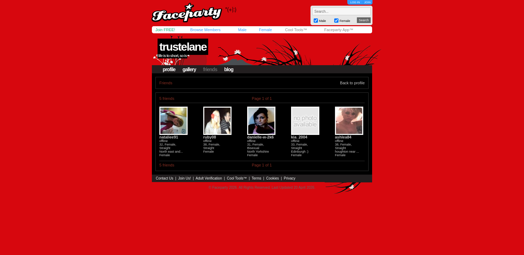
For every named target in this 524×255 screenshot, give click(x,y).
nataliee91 (168, 137)
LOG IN (355, 2)
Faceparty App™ (338, 30)
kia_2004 (299, 137)
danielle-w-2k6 (260, 137)
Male (242, 30)
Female (265, 30)
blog (228, 69)
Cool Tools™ (296, 30)
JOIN (367, 2)
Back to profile (352, 83)
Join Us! (184, 178)
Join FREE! (165, 30)
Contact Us (164, 178)
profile (169, 69)
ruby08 (209, 137)
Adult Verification (208, 178)
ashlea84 (343, 137)
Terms (256, 178)
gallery (189, 69)
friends (210, 69)
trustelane (182, 46)
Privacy (290, 178)
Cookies (272, 178)
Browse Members (205, 30)
